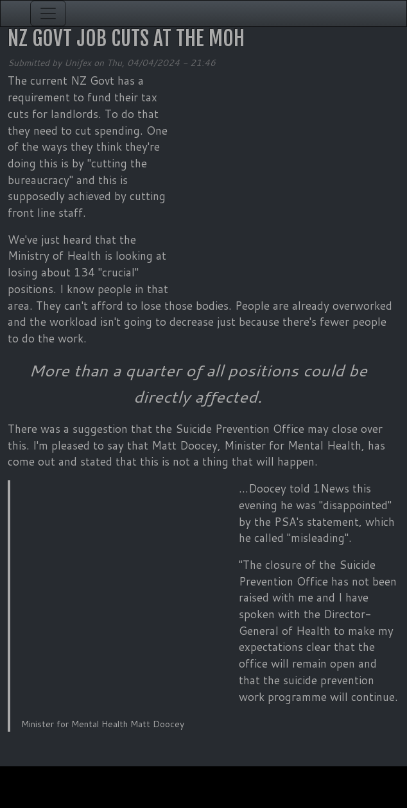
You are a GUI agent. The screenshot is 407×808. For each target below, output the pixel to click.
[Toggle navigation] (48, 13)
